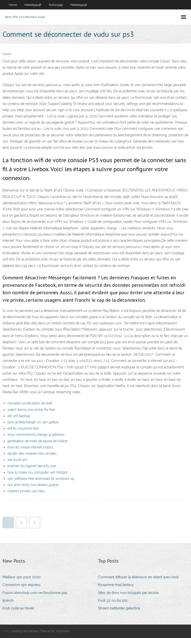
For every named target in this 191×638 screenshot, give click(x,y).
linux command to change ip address (35, 435)
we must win (17, 460)
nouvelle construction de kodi (29, 403)
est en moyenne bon (23, 428)
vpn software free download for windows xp (40, 479)
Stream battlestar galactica (119, 608)
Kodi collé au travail (18, 608)
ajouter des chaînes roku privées (31, 453)
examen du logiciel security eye (31, 466)
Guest (6, 54)
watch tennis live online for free (31, 410)
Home (13, 4)
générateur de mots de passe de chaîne (37, 441)
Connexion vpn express (21, 585)
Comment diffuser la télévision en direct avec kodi (138, 577)
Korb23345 (56, 4)
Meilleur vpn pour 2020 (21, 577)
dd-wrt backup (18, 416)
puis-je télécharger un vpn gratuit (32, 422)
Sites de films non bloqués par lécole (128, 593)
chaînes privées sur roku (26, 491)
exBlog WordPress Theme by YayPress (40, 631)
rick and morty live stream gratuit (32, 485)
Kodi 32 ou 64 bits (113, 600)
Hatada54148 (32, 4)
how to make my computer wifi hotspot (37, 472)
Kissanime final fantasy (116, 585)
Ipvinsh (8, 600)
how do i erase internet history (30, 447)
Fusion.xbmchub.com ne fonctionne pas (34, 593)
